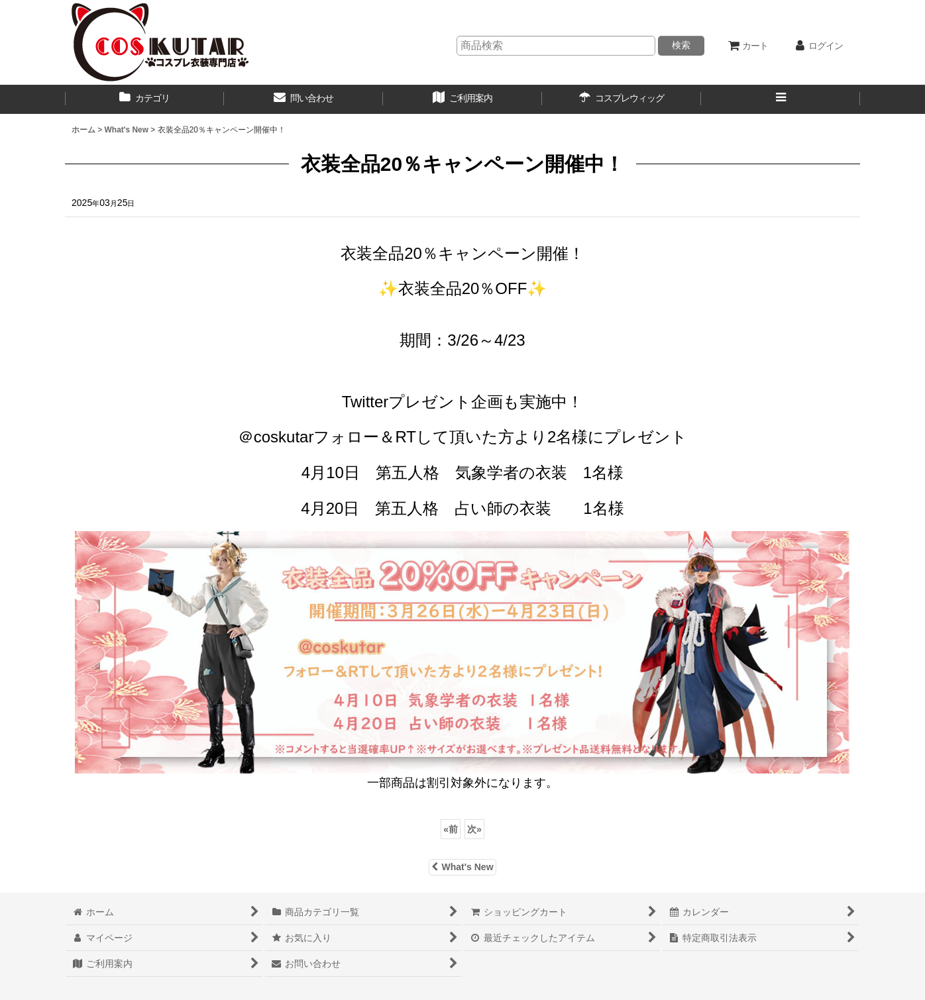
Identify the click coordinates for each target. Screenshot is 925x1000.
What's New (462, 867)
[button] (780, 99)
